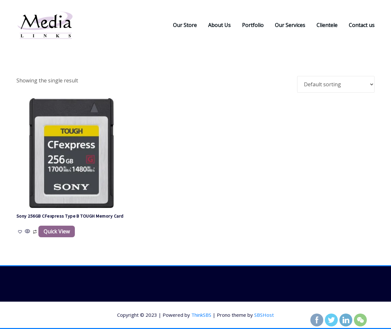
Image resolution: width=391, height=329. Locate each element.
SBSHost (264, 315)
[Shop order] (336, 84)
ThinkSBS (201, 315)
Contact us (362, 25)
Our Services (290, 25)
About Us (219, 25)
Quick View (57, 231)
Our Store (185, 25)
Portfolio (253, 25)
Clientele (326, 25)
